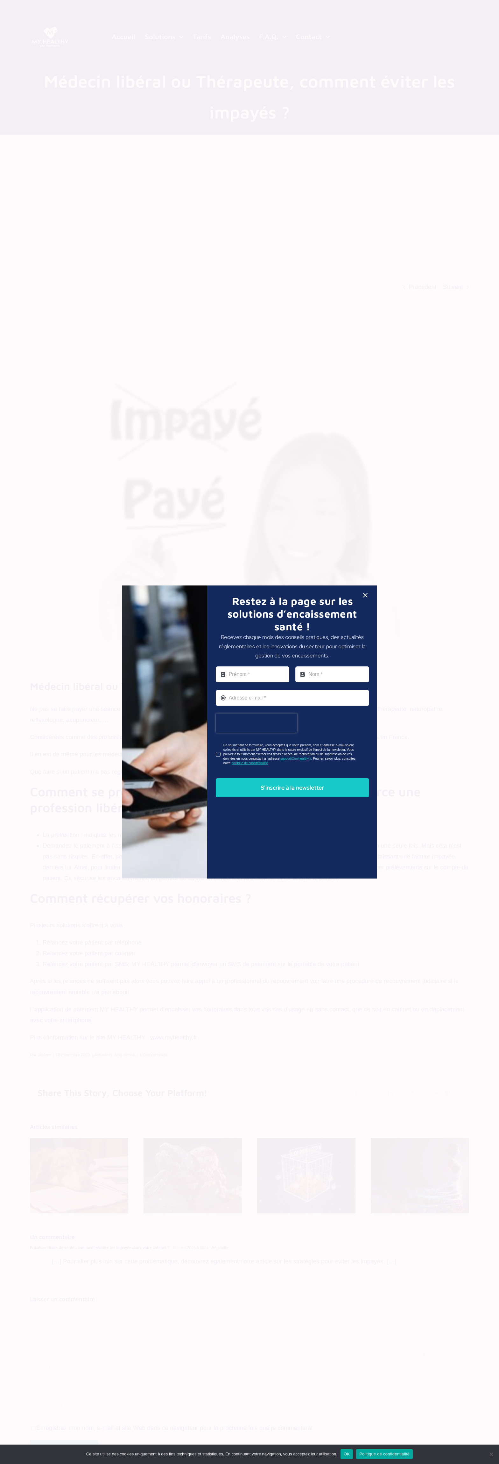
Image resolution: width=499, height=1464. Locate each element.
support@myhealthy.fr (295, 758)
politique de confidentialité (249, 763)
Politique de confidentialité (384, 1454)
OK (347, 1454)
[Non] (491, 1454)
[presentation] (256, 723)
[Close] (365, 595)
